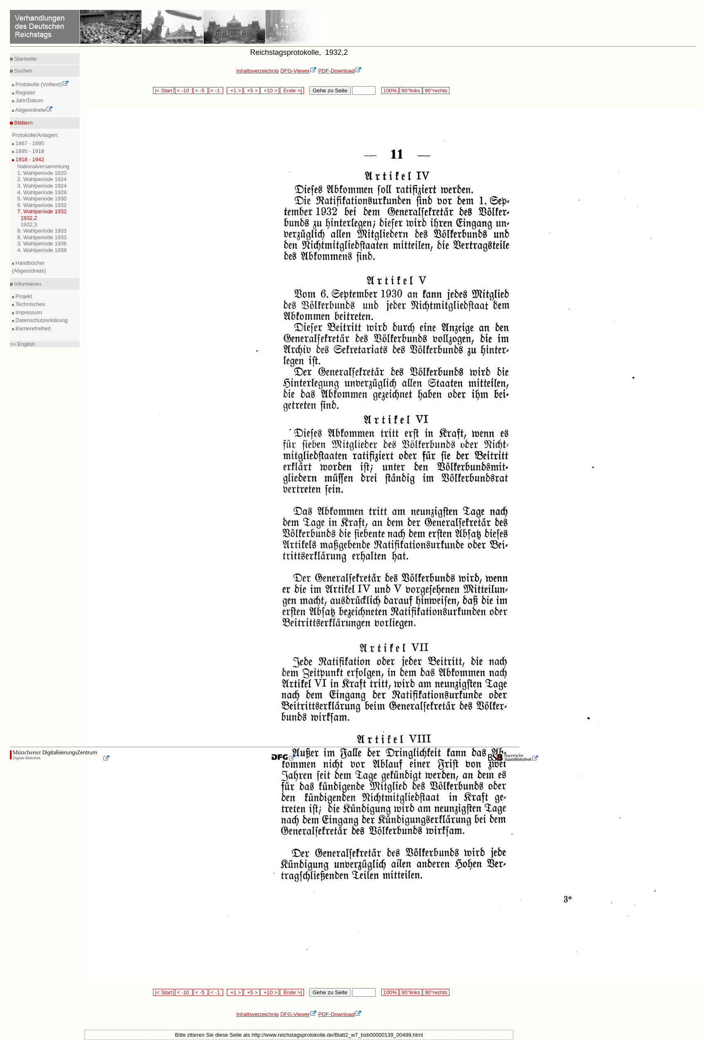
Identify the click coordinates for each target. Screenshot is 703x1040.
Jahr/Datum (28, 100)
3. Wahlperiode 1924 (42, 186)
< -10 (183, 90)
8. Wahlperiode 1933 (42, 231)
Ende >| (291, 90)
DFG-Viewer (298, 71)
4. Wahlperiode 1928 (42, 192)
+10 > (270, 90)
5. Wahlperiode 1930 (42, 198)
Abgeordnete (33, 110)
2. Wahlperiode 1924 (42, 179)
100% (390, 90)
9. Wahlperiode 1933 (42, 237)
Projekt (23, 296)
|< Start (163, 90)
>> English (22, 344)
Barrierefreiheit (32, 328)
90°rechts (436, 90)
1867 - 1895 (29, 143)
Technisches (29, 304)
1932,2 (29, 218)
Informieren (27, 284)
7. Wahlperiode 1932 (42, 211)
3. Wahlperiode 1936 (42, 243)
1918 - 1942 (29, 159)
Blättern (23, 123)
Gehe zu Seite (330, 90)
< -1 (216, 90)
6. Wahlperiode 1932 (42, 205)
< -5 (201, 90)
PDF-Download (340, 71)
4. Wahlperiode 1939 (42, 250)
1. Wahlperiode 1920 (42, 173)
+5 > (251, 90)
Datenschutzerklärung (41, 320)
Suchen (23, 71)
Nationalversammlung (43, 166)
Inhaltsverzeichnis (257, 71)
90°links (411, 90)
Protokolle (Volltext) (41, 84)
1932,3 (29, 224)
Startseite (25, 59)
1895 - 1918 (29, 151)
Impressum (28, 312)
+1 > (234, 90)
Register (24, 92)
